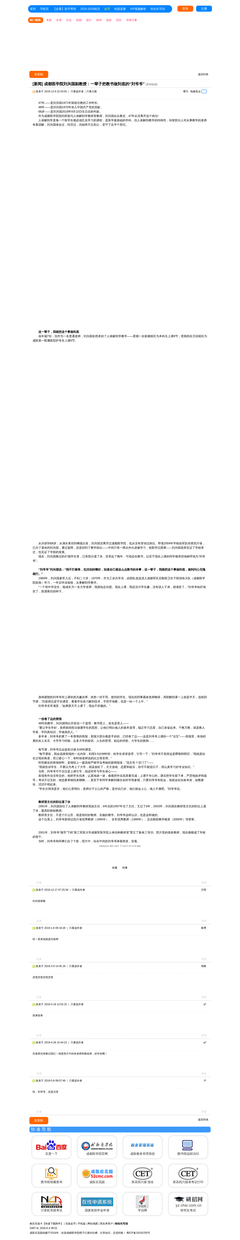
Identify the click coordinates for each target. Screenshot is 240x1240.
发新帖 (38, 74)
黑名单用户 (106, 1223)
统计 (89, 20)
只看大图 (91, 91)
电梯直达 (195, 91)
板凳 (203, 927)
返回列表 (203, 74)
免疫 (109, 20)
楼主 (185, 91)
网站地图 (93, 1223)
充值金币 (70, 1223)
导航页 (44, 9)
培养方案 (131, 20)
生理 (59, 20)
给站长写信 (157, 9)
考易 (49, 20)
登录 (185, 8)
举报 (203, 882)
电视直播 (120, 9)
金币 (107, 9)
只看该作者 (77, 91)
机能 (79, 20)
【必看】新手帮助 (64, 9)
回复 (39, 882)
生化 (69, 20)
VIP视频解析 (138, 9)
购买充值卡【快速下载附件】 (46, 1223)
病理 (99, 20)
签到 (33, 9)
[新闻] (38, 84)
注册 (204, 8)
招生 (119, 20)
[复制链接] (151, 84)
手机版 (81, 1223)
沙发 (203, 889)
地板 (203, 966)
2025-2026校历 (90, 9)
